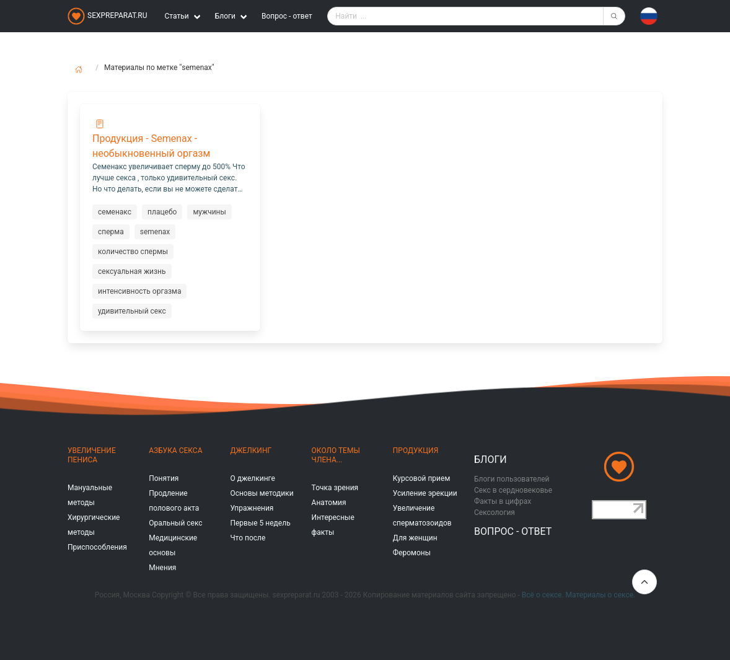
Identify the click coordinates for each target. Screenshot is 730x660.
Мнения (162, 567)
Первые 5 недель (260, 523)
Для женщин (415, 538)
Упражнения (251, 508)
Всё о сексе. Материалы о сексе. (578, 595)
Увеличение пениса (92, 455)
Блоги (490, 459)
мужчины (209, 212)
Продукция (415, 450)
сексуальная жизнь (132, 271)
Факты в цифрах (502, 501)
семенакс (114, 212)
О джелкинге (252, 478)
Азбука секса (175, 450)
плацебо (162, 212)
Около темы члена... (336, 455)
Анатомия (329, 502)
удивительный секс (132, 311)
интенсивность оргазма (139, 291)
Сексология (494, 512)
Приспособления (97, 547)
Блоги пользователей (512, 479)
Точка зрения (335, 487)
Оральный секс (175, 523)
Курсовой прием (421, 478)
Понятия (163, 478)
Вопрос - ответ (287, 16)
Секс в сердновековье (513, 490)
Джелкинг (250, 450)
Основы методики (261, 493)
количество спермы (133, 251)
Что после (247, 538)
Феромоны (412, 552)
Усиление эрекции (425, 493)
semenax (155, 231)
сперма (111, 231)
